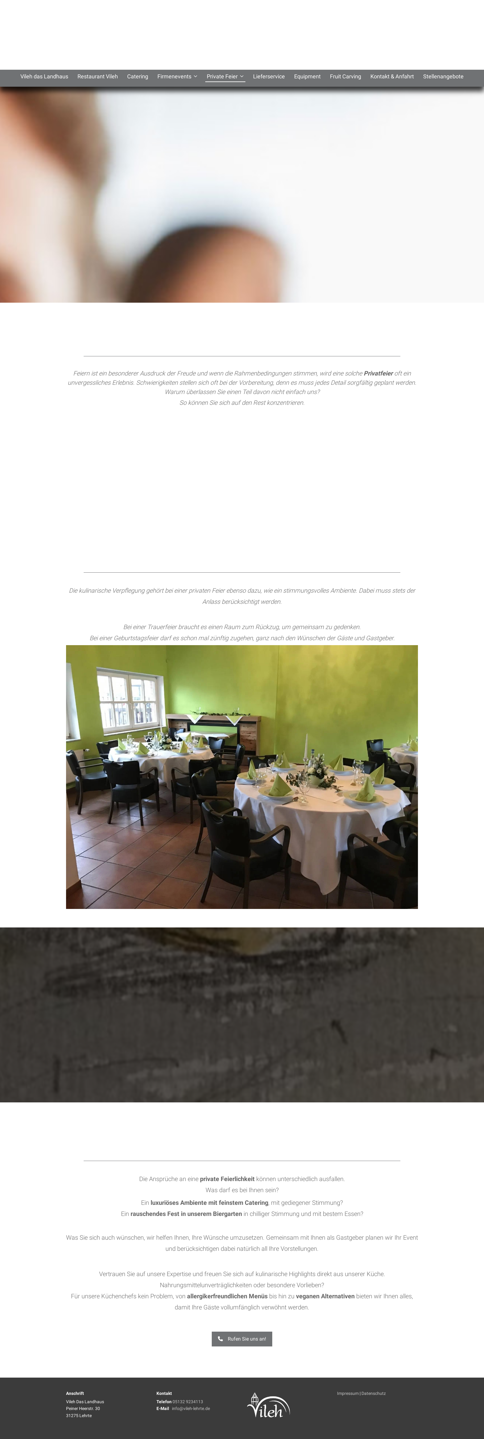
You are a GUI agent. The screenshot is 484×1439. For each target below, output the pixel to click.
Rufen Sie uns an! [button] (242, 1339)
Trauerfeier (162, 627)
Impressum (348, 1393)
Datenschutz (373, 1393)
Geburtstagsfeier (136, 638)
